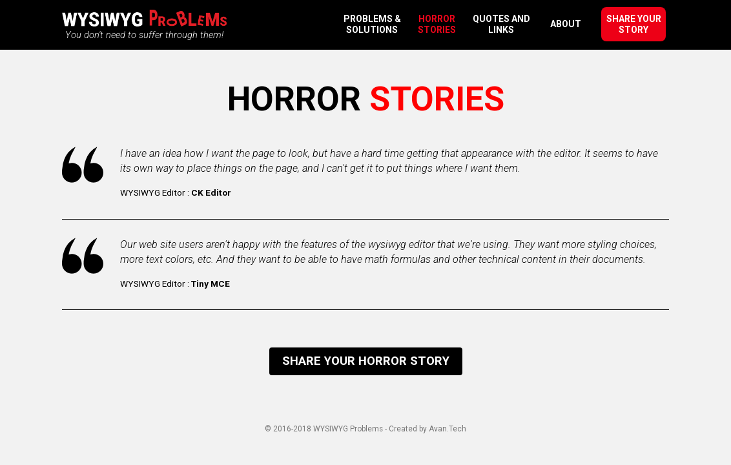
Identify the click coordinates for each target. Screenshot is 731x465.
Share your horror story (365, 361)
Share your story (633, 24)
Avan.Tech (447, 428)
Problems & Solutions (372, 24)
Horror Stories (437, 24)
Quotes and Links (501, 24)
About (565, 24)
